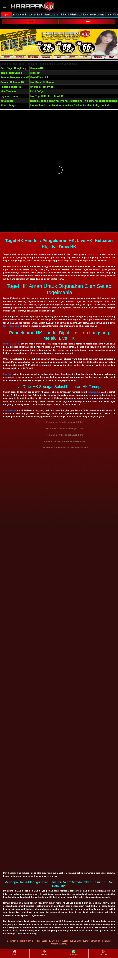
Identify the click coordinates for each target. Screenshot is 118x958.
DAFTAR (30, 21)
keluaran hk (94, 392)
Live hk (7, 374)
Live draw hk (9, 410)
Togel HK (94, 254)
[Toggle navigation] (4, 6)
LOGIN (87, 21)
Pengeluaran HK (11, 344)
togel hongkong (11, 326)
